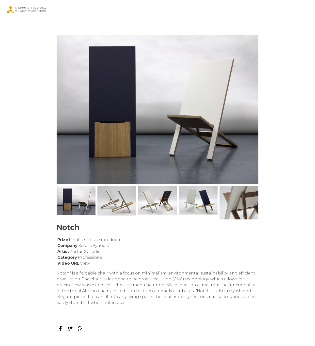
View (85, 263)
